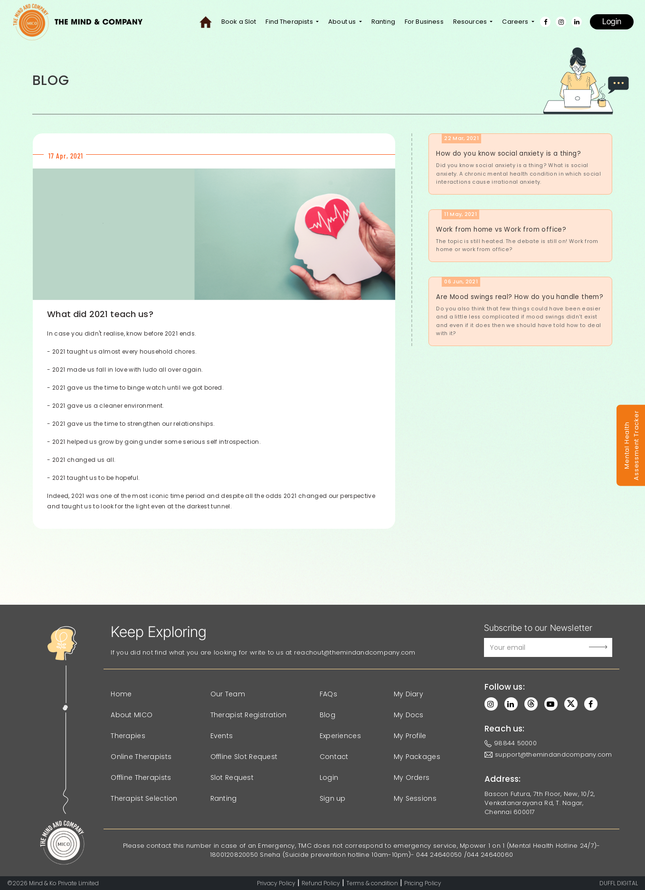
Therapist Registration (248, 715)
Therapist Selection (144, 798)
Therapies (128, 735)
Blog (327, 715)
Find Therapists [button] (290, 21)
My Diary (408, 694)
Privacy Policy (276, 883)
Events (221, 735)
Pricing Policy (422, 883)
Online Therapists (141, 756)
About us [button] (342, 21)
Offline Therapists (141, 777)
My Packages (417, 756)
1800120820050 (234, 854)
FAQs (328, 694)
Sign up (333, 798)
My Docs (409, 715)
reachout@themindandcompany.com (355, 652)
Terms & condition (372, 883)
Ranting (383, 21)
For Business (424, 21)
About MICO (131, 715)
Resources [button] (471, 21)
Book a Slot (238, 21)
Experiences (340, 735)
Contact (334, 756)
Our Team (227, 694)
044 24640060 (490, 854)
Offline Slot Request (244, 756)
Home (121, 694)
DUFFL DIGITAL (618, 883)
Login (611, 21)
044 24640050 (439, 854)
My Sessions (415, 798)
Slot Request (232, 777)
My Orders (412, 777)
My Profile (410, 735)
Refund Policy (321, 883)
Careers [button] (516, 21)
